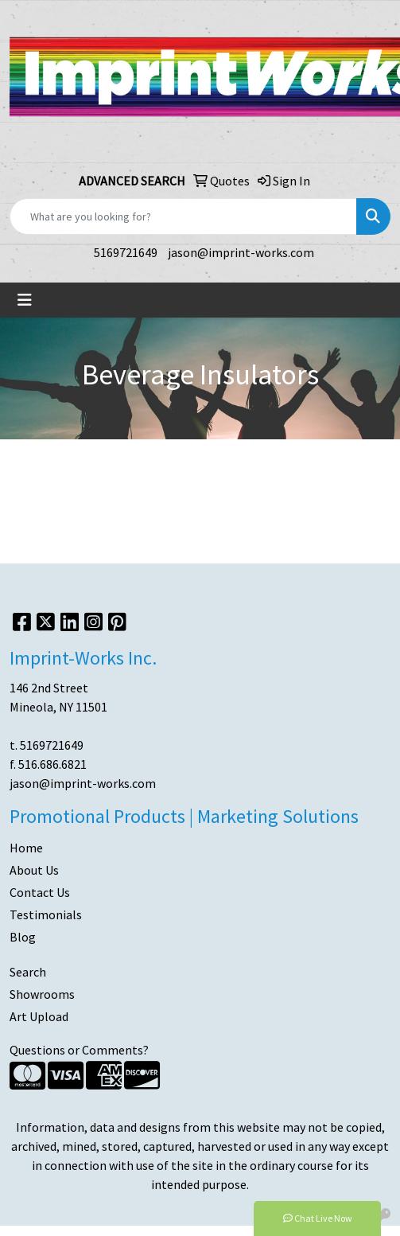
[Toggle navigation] (24, 300)
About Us (34, 870)
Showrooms (42, 994)
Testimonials (46, 914)
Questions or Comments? (79, 1050)
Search (28, 972)
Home (26, 848)
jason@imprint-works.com (241, 252)
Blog (23, 937)
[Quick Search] (183, 216)
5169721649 (125, 252)
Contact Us (40, 892)
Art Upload (39, 1016)
